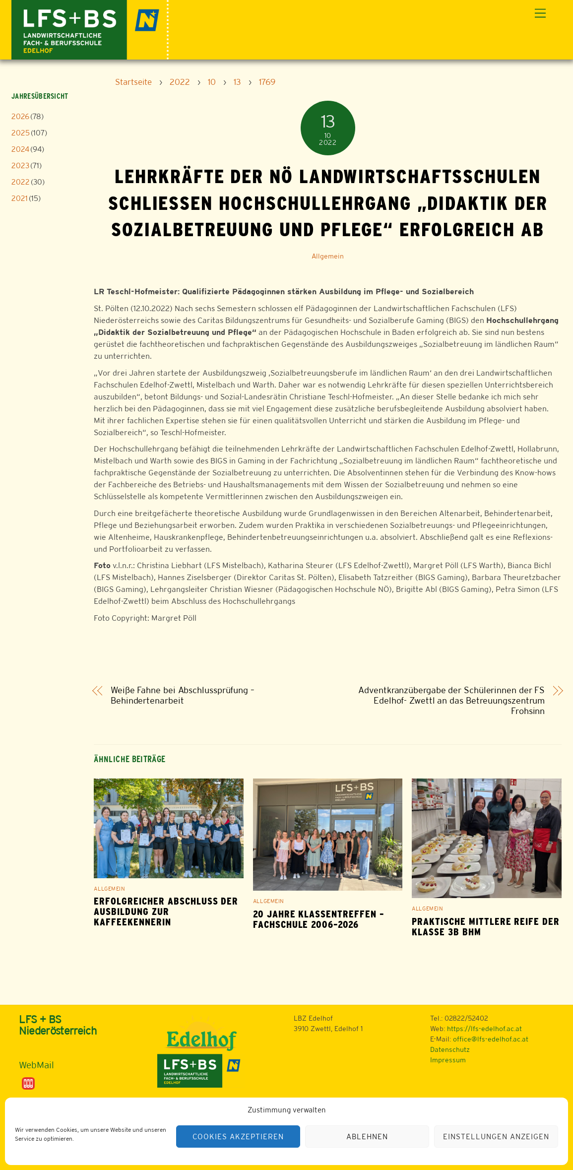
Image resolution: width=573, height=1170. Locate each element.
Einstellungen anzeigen (496, 1136)
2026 (20, 116)
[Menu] (540, 13)
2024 (20, 149)
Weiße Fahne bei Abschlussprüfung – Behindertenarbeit (183, 695)
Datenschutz (450, 1049)
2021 (19, 198)
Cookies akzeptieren (238, 1136)
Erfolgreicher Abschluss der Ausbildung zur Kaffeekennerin (166, 911)
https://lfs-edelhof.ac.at (484, 1029)
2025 (20, 133)
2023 (20, 165)
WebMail (36, 1064)
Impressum (448, 1060)
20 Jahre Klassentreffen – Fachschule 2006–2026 (318, 919)
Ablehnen (367, 1136)
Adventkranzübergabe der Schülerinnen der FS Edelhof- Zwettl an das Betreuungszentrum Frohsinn (451, 700)
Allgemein (328, 256)
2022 (20, 182)
